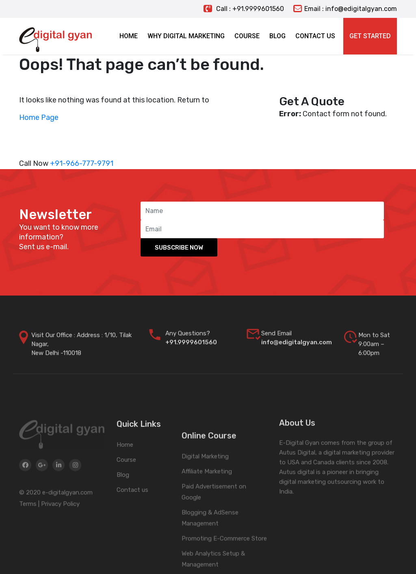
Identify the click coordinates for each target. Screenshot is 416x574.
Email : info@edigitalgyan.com (345, 9)
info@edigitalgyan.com (296, 350)
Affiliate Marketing (207, 522)
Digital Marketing (205, 507)
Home (125, 474)
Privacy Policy (60, 535)
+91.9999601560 (191, 350)
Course (126, 490)
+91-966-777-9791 (81, 163)
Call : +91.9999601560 (244, 9)
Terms (28, 535)
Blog (123, 505)
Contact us (132, 520)
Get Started (370, 36)
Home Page (38, 117)
